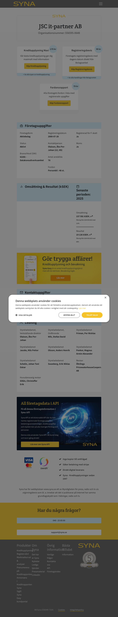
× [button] (105, 298)
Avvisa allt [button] (69, 315)
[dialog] (59, 308)
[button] (24, 315)
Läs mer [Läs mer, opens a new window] (82, 308)
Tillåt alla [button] (92, 315)
